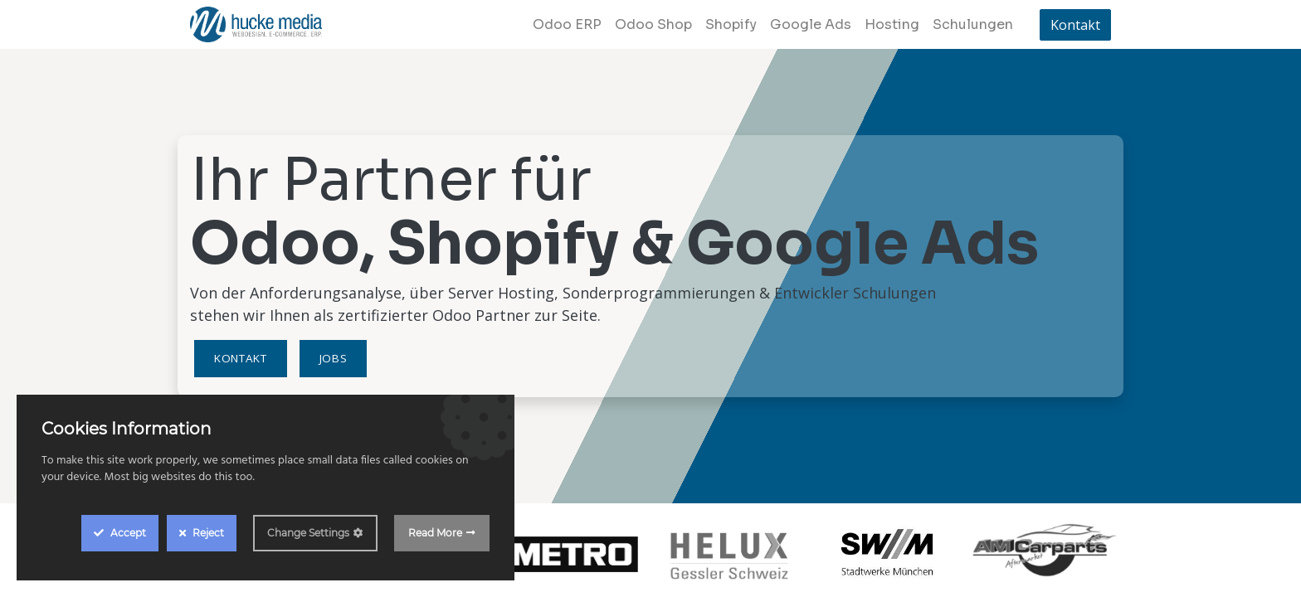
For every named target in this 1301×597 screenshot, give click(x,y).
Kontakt (1075, 25)
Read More (435, 533)
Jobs (333, 358)
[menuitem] (567, 24)
